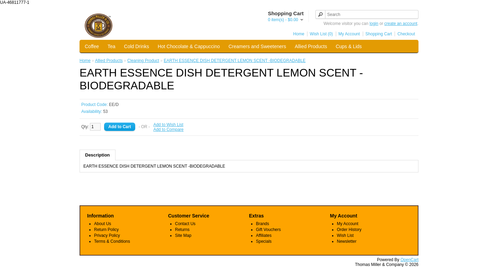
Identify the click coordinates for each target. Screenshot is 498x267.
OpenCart (409, 259)
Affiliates (263, 235)
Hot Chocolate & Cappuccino (189, 46)
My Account (349, 34)
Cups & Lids (349, 46)
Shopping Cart (379, 34)
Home (298, 34)
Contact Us (185, 223)
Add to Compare (168, 129)
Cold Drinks (136, 46)
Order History (349, 229)
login (374, 23)
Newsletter (347, 241)
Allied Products (311, 46)
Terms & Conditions (112, 241)
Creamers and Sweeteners (257, 46)
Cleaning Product (143, 60)
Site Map (183, 235)
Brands (262, 223)
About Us (102, 223)
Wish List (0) (321, 34)
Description (97, 155)
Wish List (345, 235)
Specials (263, 241)
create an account (400, 23)
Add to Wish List (168, 124)
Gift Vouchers (268, 229)
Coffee (92, 46)
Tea (112, 46)
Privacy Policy (107, 235)
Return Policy (106, 229)
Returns (182, 229)
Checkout (406, 34)
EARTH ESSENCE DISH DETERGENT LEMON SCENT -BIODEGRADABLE (235, 60)
